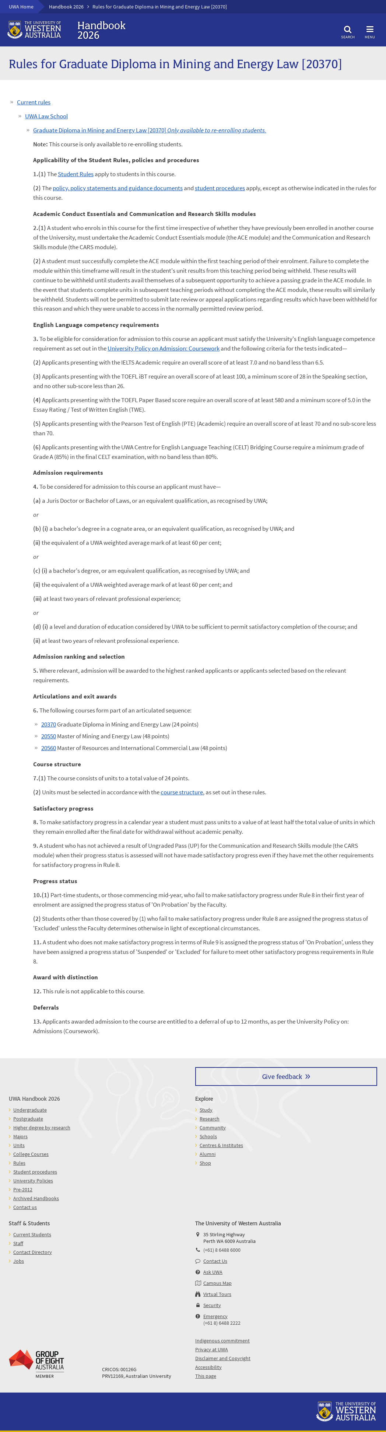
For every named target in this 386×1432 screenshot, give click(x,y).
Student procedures (35, 1171)
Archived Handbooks (36, 1198)
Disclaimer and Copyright (222, 1358)
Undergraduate (30, 1110)
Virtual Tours (217, 1294)
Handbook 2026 (66, 6)
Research (210, 1118)
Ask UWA (212, 1272)
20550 (48, 736)
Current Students (32, 1234)
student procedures (220, 188)
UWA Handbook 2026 (34, 1098)
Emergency (215, 1316)
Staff (18, 1243)
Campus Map (217, 1283)
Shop (205, 1163)
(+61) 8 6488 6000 (222, 1250)
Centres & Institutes (221, 1145)
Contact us (25, 1207)
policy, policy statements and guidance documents (118, 188)
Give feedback (282, 1076)
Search (347, 31)
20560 (48, 748)
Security (212, 1305)
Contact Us (215, 1261)
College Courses (31, 1154)
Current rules (33, 102)
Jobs (18, 1261)
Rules (19, 1163)
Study (206, 1110)
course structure (182, 792)
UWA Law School (46, 116)
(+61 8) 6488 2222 (222, 1323)
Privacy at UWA (211, 1349)
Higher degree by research (41, 1127)
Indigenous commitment (222, 1340)
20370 (48, 724)
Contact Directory (32, 1252)
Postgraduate (28, 1118)
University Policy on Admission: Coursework (164, 348)
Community (213, 1127)
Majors (20, 1136)
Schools (208, 1136)
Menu (369, 31)
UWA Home (21, 6)
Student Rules (76, 174)
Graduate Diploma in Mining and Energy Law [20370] (149, 130)
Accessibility (208, 1367)
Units (19, 1145)
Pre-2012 (22, 1189)
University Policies (33, 1180)
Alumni (207, 1154)
